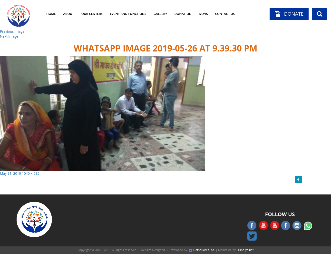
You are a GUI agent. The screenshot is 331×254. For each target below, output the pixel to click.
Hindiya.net (245, 250)
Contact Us (225, 13)
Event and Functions (128, 13)
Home (51, 13)
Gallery (160, 13)
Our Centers (92, 13)
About (68, 13)
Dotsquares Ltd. (202, 250)
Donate (293, 13)
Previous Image (12, 31)
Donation (182, 13)
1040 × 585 (30, 173)
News (203, 13)
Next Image (9, 36)
